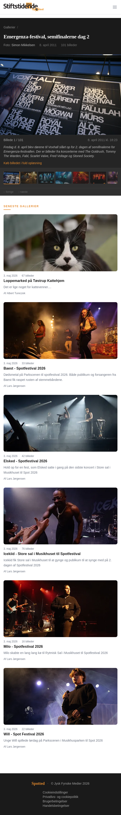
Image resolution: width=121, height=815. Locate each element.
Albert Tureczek (16, 293)
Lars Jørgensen (16, 386)
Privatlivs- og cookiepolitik (60, 797)
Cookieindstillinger (55, 792)
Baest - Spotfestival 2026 (25, 368)
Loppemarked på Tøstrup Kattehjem (34, 281)
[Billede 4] (63, 178)
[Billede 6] (98, 178)
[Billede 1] (12, 178)
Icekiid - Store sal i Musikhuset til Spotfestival (42, 554)
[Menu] (114, 7)
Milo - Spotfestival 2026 (23, 646)
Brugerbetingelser (55, 801)
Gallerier (9, 27)
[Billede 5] (81, 178)
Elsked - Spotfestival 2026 (25, 461)
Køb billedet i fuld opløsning (23, 163)
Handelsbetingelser (56, 805)
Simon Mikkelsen (23, 45)
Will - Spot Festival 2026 (24, 734)
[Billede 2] (29, 178)
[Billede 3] (46, 178)
